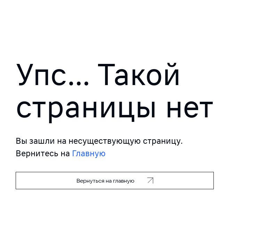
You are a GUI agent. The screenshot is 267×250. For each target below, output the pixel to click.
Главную (89, 153)
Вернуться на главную (105, 180)
